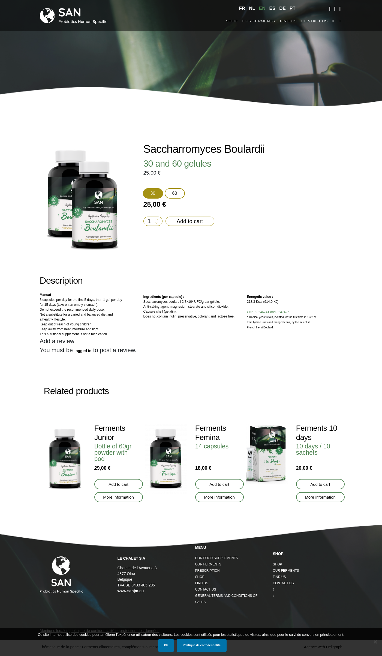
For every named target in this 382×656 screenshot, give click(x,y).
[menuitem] (245, 8)
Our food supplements (216, 557)
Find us (285, 20)
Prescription (206, 570)
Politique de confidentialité (202, 645)
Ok (166, 645)
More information (118, 497)
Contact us (310, 20)
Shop (232, 20)
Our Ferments (258, 20)
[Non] (375, 642)
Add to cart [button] (118, 484)
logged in (85, 350)
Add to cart (190, 221)
